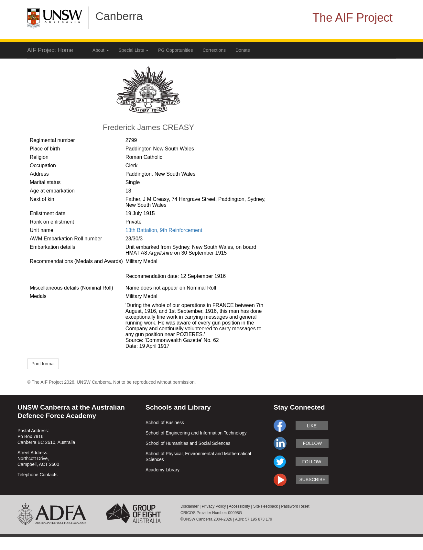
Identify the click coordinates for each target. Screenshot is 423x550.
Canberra (119, 16)
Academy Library (162, 469)
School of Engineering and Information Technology (196, 432)
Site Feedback (265, 506)
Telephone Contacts (37, 474)
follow (312, 443)
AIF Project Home (50, 50)
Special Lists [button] (133, 50)
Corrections (214, 50)
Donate (242, 50)
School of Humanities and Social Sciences (188, 443)
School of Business (165, 422)
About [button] (100, 50)
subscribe (312, 479)
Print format (43, 363)
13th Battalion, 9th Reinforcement (163, 230)
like (312, 425)
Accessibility (239, 506)
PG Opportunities (175, 50)
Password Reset (295, 506)
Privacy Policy (214, 506)
